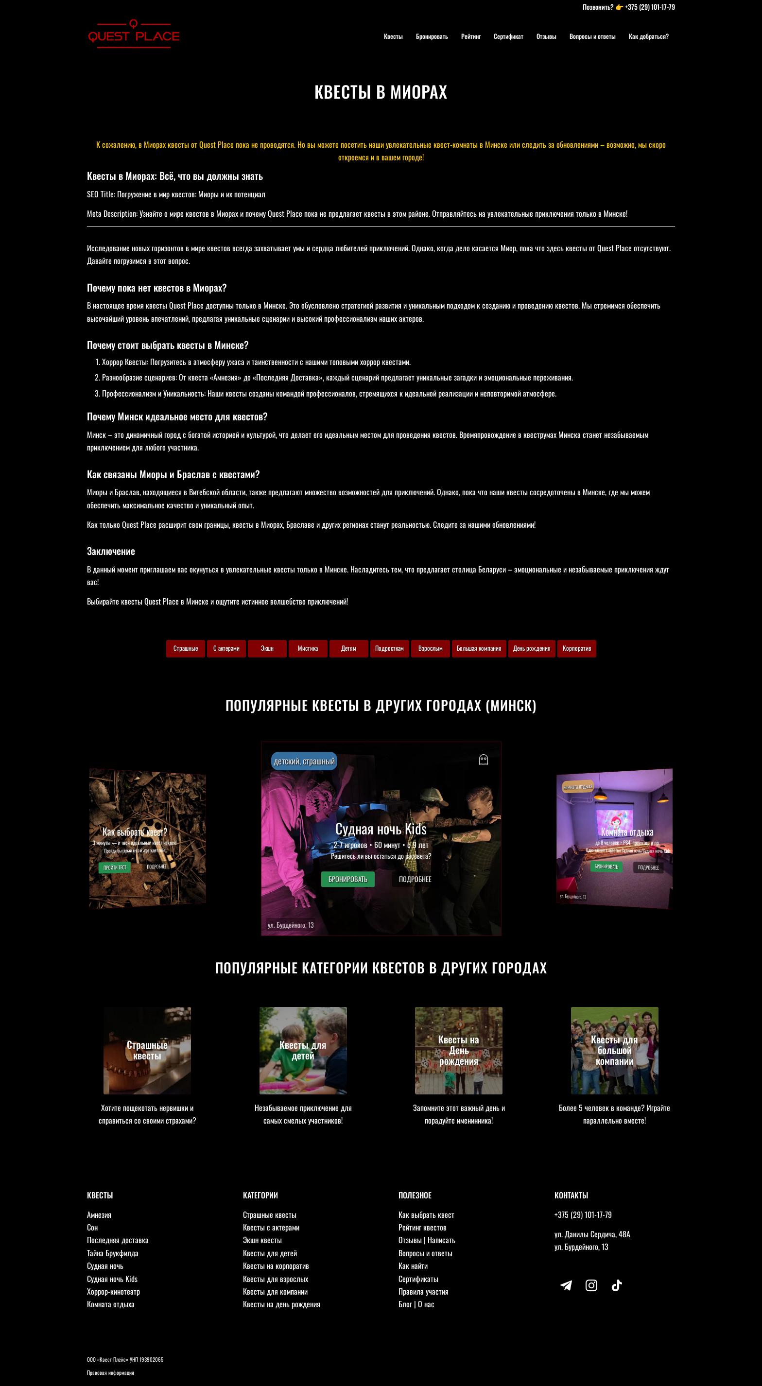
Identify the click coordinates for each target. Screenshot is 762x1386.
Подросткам (389, 648)
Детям (348, 648)
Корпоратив (577, 648)
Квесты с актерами (271, 1227)
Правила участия (423, 1291)
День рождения (532, 648)
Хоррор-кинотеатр (113, 1291)
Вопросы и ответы (425, 1253)
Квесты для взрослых (275, 1278)
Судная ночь (105, 1265)
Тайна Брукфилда (113, 1253)
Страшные (185, 648)
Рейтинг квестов (422, 1227)
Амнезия (99, 1214)
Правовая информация (110, 1372)
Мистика (308, 648)
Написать (441, 1240)
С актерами (226, 648)
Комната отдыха (111, 1304)
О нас (426, 1304)
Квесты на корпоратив (276, 1265)
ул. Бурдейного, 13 (581, 1246)
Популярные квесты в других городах (353, 705)
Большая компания (479, 648)
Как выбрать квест (426, 1214)
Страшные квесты (269, 1214)
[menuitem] (393, 36)
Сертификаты (418, 1278)
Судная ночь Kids (112, 1278)
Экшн (267, 648)
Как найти (413, 1265)
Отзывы (410, 1240)
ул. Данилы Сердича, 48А (592, 1234)
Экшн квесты (262, 1240)
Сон (92, 1227)
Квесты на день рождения (281, 1304)
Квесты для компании (275, 1291)
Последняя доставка (118, 1240)
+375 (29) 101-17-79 (650, 6)
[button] (381, 839)
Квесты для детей (270, 1253)
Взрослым (430, 648)
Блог (405, 1304)
